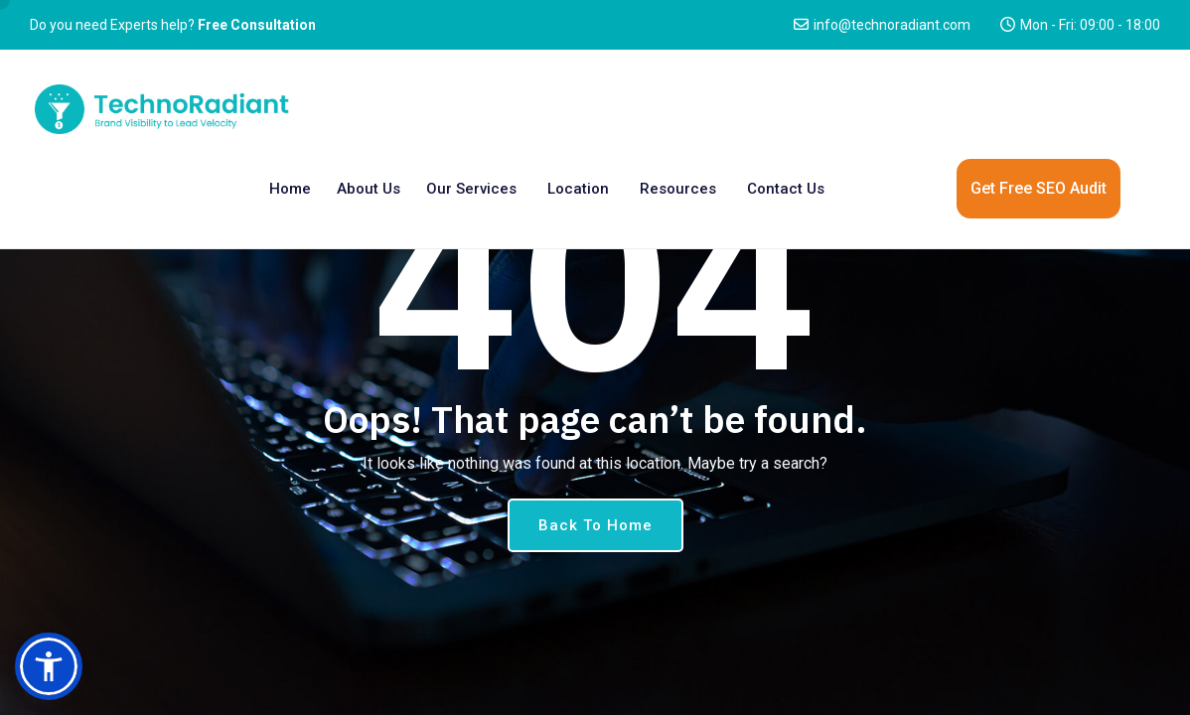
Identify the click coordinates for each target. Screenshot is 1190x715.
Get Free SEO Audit (1038, 188)
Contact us (785, 189)
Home (290, 189)
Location (578, 189)
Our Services (471, 189)
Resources (678, 189)
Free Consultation (257, 25)
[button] (48, 666)
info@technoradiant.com (892, 25)
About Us (368, 189)
